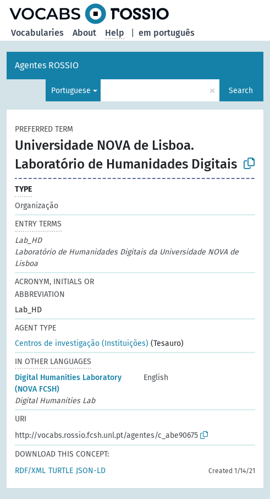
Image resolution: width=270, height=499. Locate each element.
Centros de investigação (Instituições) (81, 343)
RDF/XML (30, 470)
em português (167, 33)
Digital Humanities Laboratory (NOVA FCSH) (68, 383)
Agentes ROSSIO (47, 65)
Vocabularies (37, 33)
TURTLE (60, 470)
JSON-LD (91, 470)
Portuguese (71, 90)
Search (241, 90)
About (84, 33)
